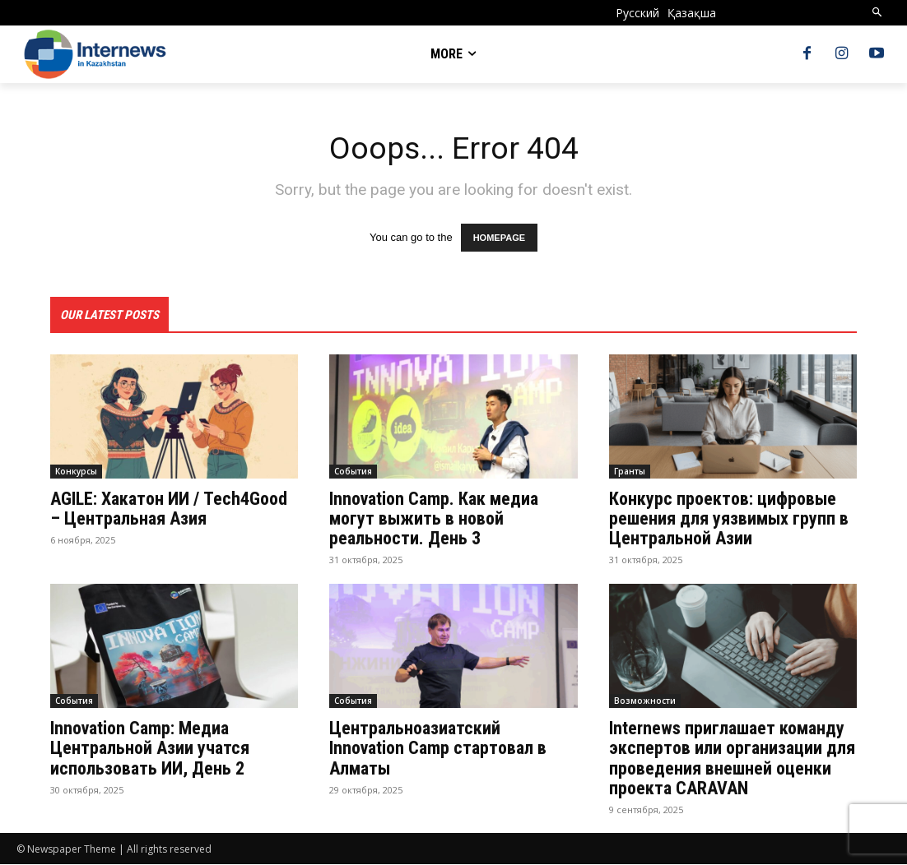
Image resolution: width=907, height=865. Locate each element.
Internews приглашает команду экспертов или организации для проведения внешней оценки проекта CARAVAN (732, 759)
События (353, 472)
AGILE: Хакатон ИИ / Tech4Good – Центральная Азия (168, 509)
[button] (878, 12)
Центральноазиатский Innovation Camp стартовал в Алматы (438, 749)
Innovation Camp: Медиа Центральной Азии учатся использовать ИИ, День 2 (149, 749)
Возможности (645, 701)
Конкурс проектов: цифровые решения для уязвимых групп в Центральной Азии (729, 519)
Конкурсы (76, 472)
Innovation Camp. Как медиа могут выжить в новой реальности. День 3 (433, 519)
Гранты (629, 472)
